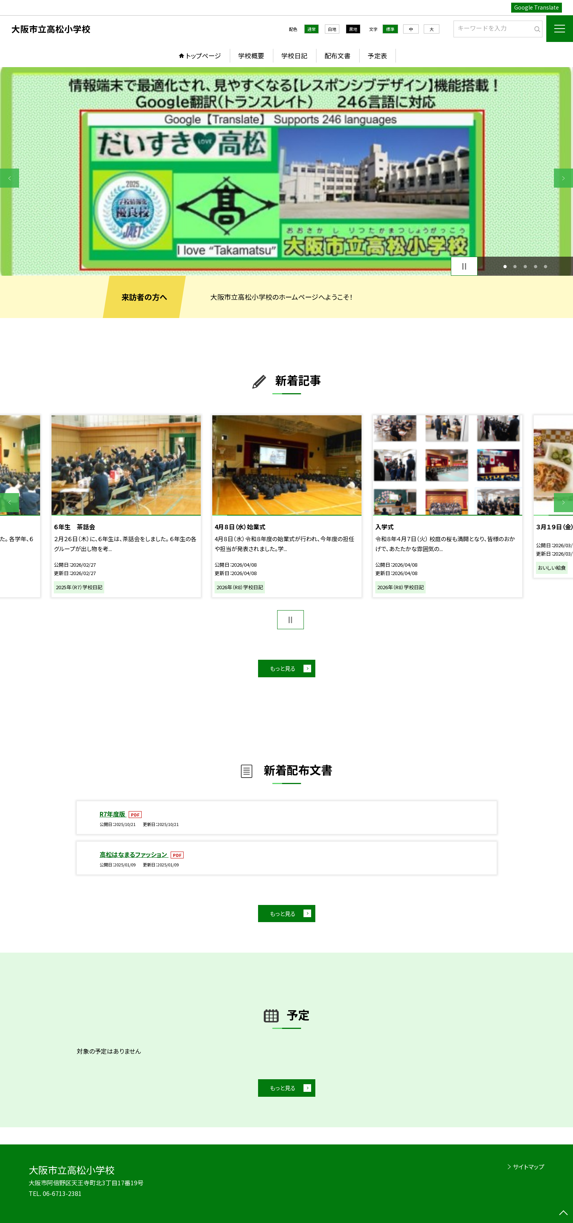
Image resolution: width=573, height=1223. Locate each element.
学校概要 (251, 55)
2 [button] (515, 266)
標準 (390, 29)
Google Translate (536, 7)
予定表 (377, 55)
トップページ (203, 55)
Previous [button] (9, 178)
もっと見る (282, 668)
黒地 (353, 29)
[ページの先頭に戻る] (563, 1213)
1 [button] (505, 266)
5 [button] (545, 266)
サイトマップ (528, 1166)
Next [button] (563, 178)
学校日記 (294, 55)
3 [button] (525, 266)
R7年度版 (113, 813)
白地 (332, 29)
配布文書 (337, 55)
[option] (286, 171)
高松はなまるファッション (134, 854)
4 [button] (535, 266)
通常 (311, 29)
